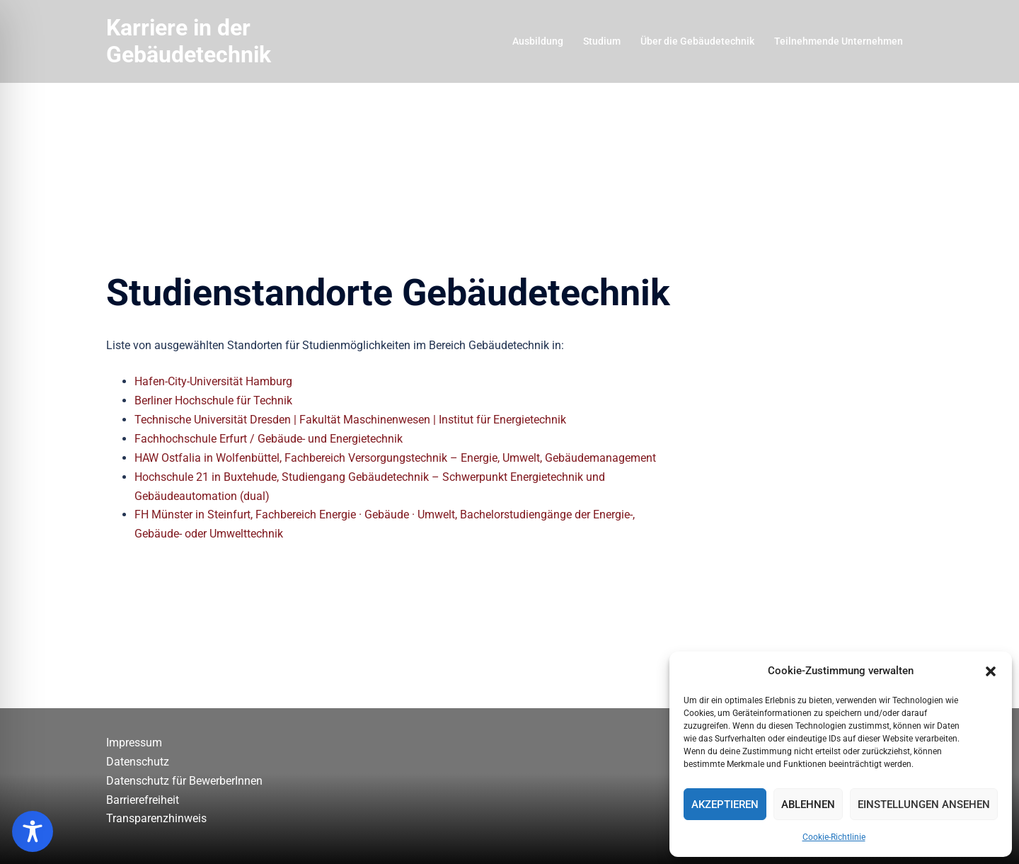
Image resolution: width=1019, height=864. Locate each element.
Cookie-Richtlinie (833, 837)
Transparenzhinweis (156, 818)
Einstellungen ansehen (924, 804)
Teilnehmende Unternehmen (838, 41)
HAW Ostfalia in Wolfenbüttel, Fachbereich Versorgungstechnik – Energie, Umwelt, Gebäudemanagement (395, 458)
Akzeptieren (725, 804)
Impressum (134, 742)
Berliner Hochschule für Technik (213, 400)
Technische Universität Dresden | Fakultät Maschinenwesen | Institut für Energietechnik (350, 419)
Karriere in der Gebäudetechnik (188, 41)
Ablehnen (808, 804)
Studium (602, 41)
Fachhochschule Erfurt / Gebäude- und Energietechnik (268, 438)
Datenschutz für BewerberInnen (184, 781)
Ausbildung (537, 41)
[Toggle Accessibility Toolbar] (32, 831)
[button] (991, 671)
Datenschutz (137, 761)
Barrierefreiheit (142, 800)
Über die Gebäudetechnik (697, 41)
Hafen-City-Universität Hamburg (213, 381)
